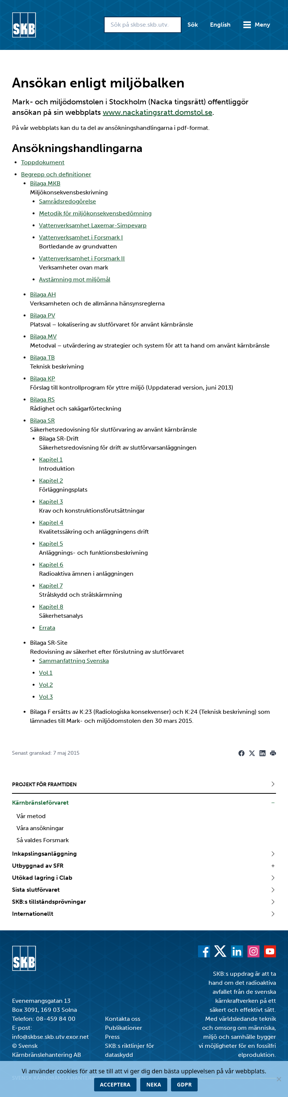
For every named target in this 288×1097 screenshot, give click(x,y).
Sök (193, 24)
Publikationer (123, 1027)
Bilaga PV (42, 315)
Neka (153, 1084)
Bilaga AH (43, 294)
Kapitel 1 (51, 459)
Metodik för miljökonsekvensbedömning (95, 213)
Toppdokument (42, 162)
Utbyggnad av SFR (38, 865)
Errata (47, 627)
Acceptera (115, 1084)
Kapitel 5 (51, 543)
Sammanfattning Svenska (74, 660)
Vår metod (31, 816)
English (220, 24)
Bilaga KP (42, 378)
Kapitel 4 (51, 522)
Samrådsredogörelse (67, 201)
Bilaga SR (42, 420)
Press (112, 1036)
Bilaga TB (42, 357)
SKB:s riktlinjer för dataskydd (129, 1050)
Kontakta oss (122, 1018)
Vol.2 (46, 684)
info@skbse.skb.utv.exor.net (50, 1036)
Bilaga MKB (45, 183)
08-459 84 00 (55, 1018)
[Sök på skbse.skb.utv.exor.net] (143, 25)
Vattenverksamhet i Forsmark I (81, 237)
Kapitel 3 (51, 501)
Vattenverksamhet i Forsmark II (82, 258)
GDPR (184, 1084)
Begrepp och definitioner (56, 174)
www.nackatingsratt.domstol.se (157, 112)
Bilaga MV (43, 336)
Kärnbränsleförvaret (40, 802)
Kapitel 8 (51, 606)
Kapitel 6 (51, 564)
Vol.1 (45, 672)
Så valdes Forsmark (42, 840)
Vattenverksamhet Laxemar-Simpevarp (93, 225)
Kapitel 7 (51, 585)
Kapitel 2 (51, 480)
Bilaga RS (42, 399)
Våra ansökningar (40, 828)
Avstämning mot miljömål (74, 279)
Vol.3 (46, 696)
